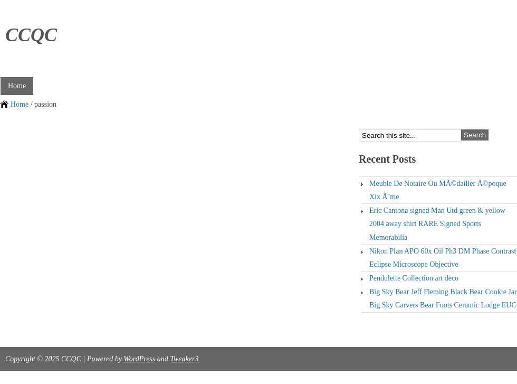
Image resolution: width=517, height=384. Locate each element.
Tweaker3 (184, 359)
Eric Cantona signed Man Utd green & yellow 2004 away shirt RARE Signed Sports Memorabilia (437, 224)
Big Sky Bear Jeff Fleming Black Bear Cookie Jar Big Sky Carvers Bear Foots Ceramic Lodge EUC (443, 298)
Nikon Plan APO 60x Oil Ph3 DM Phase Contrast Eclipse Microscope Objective (442, 257)
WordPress (139, 359)
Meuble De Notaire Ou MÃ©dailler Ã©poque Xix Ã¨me (437, 190)
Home (17, 86)
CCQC (31, 34)
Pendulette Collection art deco (413, 278)
